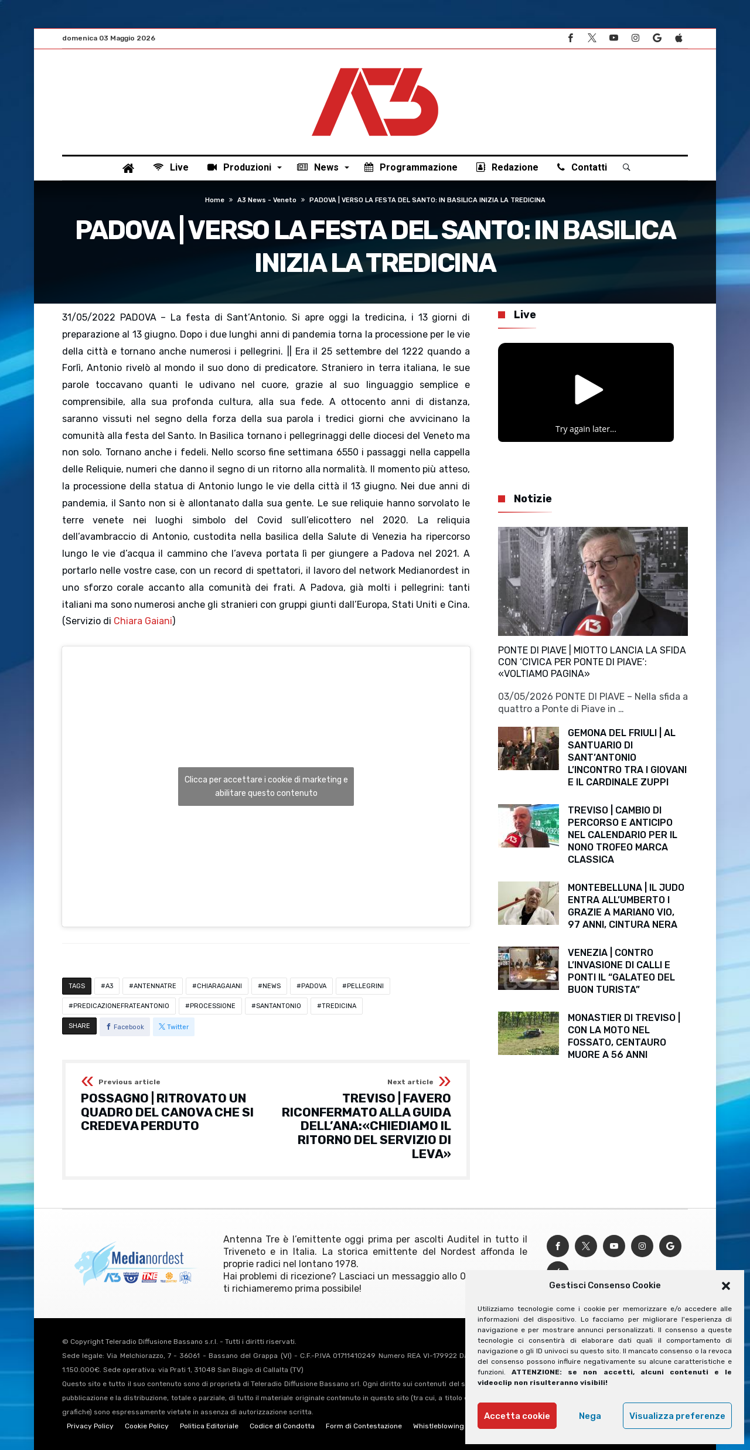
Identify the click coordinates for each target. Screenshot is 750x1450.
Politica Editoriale (209, 1426)
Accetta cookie (517, 1416)
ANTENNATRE (155, 986)
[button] (726, 1286)
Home (214, 200)
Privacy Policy (90, 1426)
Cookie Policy (147, 1426)
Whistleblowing (438, 1426)
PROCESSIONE (213, 1006)
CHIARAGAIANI (219, 986)
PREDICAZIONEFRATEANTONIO (121, 1006)
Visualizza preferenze (677, 1416)
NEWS (271, 986)
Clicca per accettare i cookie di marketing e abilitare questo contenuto (266, 786)
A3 (109, 986)
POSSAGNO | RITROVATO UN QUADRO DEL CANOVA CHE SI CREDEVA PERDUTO (169, 1105)
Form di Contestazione (364, 1426)
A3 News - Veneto (266, 200)
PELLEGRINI (365, 986)
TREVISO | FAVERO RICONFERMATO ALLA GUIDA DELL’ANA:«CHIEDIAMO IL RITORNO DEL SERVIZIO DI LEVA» (362, 1119)
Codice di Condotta (282, 1426)
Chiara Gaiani (143, 621)
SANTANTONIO (278, 1006)
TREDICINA (339, 1006)
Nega (590, 1416)
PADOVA (313, 986)
